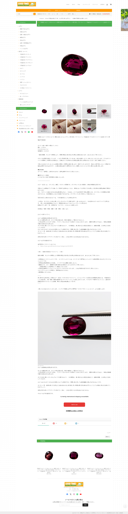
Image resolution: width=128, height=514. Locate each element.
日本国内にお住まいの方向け (74, 410)
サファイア (23, 71)
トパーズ (22, 76)
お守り (49, 10)
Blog (79, 4)
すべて (44, 422)
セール (53, 14)
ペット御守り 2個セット (70, 14)
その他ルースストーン (26, 88)
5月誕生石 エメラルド (25, 65)
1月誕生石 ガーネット (25, 54)
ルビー (21, 68)
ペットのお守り (24, 48)
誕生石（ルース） (59, 10)
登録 (85, 504)
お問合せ (102, 4)
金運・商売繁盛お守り (26, 43)
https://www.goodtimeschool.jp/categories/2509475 (56, 246)
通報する (108, 436)
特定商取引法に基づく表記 (26, 128)
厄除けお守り (23, 31)
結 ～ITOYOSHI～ (24, 96)
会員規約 (121, 512)
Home (67, 4)
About (73, 4)
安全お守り (23, 40)
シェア (108, 432)
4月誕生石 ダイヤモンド (26, 62)
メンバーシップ (86, 4)
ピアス (68, 10)
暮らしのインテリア (25, 104)
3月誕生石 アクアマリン (26, 60)
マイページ (95, 4)
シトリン (22, 79)
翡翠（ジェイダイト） (26, 82)
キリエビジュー (24, 93)
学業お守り (23, 46)
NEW (49, 14)
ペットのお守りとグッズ (26, 102)
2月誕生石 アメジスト (25, 57)
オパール (22, 74)
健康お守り (23, 37)
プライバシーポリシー (25, 126)
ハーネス (61, 14)
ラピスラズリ (23, 85)
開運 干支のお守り (25, 29)
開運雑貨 (78, 10)
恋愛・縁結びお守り (25, 34)
